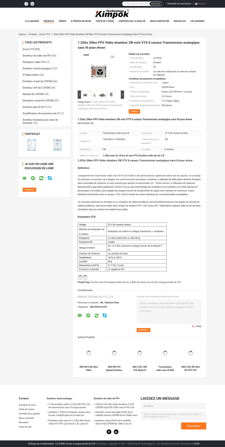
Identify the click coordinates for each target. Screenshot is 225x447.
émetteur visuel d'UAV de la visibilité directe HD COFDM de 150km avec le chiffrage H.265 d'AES (113, 422)
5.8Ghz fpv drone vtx (140, 282)
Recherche (155, 4)
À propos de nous (81, 21)
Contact (134, 111)
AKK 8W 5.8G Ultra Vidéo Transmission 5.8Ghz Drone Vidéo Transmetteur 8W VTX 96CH (89, 369)
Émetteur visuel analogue (37, 68)
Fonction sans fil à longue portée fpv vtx (109, 282)
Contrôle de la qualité (132, 21)
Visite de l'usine (105, 21)
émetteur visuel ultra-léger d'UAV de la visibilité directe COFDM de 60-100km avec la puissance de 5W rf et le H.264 (116, 414)
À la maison (32, 21)
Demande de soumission (179, 3)
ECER (197, 443)
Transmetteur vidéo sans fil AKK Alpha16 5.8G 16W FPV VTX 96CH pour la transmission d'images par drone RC (165, 369)
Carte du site (25, 427)
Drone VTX (44, 34)
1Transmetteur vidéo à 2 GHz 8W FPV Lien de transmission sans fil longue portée (69, 406)
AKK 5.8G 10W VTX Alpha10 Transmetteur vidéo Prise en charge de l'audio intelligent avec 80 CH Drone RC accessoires (140, 369)
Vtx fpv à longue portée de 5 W (166, 282)
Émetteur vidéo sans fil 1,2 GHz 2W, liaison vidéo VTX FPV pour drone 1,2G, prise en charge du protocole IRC (69, 422)
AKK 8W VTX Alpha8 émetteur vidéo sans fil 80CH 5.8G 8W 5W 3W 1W (114, 369)
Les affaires (197, 21)
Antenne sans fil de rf (34, 106)
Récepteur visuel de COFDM (38, 100)
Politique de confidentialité (41, 443)
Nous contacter (159, 21)
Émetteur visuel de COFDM (37, 81)
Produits (48, 21)
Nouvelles (180, 21)
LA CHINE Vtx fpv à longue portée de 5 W (75, 443)
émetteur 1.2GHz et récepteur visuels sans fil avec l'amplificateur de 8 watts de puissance (69, 414)
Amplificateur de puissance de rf (41, 113)
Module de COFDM (33, 94)
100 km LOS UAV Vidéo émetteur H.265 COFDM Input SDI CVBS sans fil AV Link (114, 406)
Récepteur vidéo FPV (34, 62)
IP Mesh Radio (31, 74)
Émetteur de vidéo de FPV (37, 55)
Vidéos (62, 21)
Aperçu (22, 34)
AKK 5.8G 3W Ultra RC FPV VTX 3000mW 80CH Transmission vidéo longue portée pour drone (190, 369)
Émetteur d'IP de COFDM (36, 87)
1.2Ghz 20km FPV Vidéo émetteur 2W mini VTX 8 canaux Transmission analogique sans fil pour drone (100, 105)
